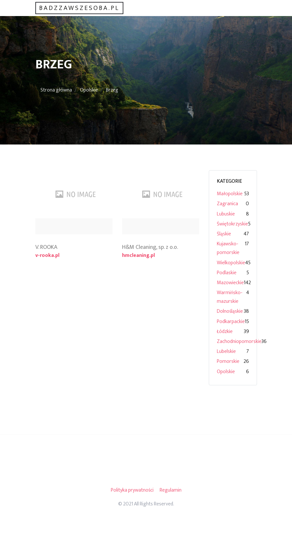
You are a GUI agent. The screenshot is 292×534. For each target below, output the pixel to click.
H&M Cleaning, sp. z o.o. (150, 247)
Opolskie (89, 90)
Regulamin (170, 490)
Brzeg (112, 90)
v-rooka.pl (47, 255)
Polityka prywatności (132, 490)
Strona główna (56, 90)
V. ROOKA (46, 247)
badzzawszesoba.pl (79, 8)
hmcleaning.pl (138, 255)
